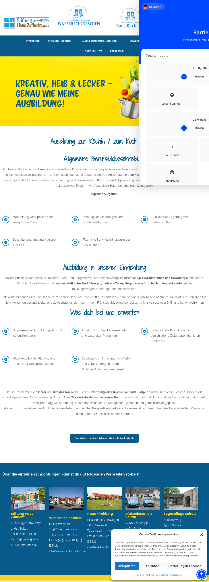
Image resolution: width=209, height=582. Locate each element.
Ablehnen (153, 566)
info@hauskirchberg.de (102, 547)
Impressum (176, 575)
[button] (202, 535)
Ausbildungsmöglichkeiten (102, 41)
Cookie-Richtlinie (145, 575)
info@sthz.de (29, 545)
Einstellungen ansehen (185, 566)
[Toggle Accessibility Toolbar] (201, 574)
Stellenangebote (61, 41)
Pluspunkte (175, 41)
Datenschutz (162, 575)
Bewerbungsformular (145, 41)
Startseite (33, 41)
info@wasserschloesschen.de (68, 551)
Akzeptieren (126, 566)
